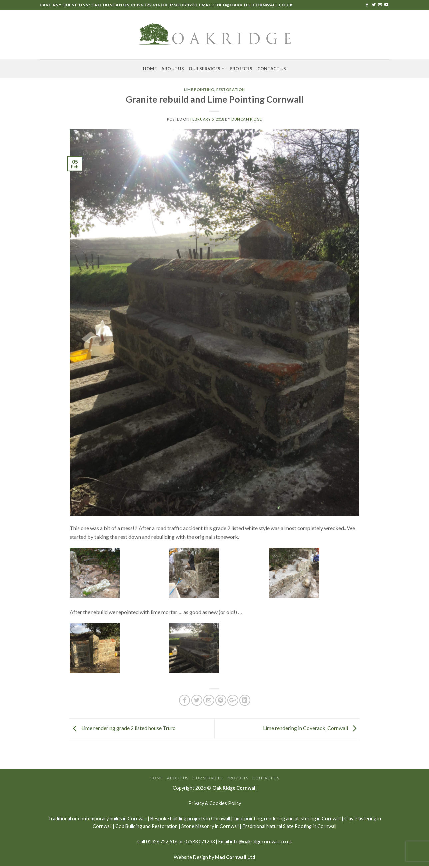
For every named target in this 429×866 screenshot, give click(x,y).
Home (150, 68)
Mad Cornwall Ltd (235, 857)
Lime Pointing (199, 89)
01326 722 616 (145, 4)
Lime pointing (248, 818)
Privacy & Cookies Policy (214, 803)
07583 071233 (182, 4)
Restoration (230, 89)
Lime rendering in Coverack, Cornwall (311, 728)
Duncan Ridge (246, 119)
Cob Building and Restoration (146, 826)
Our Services (207, 68)
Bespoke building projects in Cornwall (190, 818)
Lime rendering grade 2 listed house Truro (123, 728)
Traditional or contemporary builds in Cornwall (97, 818)
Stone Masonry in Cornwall (210, 826)
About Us (172, 68)
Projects (241, 68)
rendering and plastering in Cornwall (302, 818)
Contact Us (271, 68)
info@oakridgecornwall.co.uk (254, 4)
